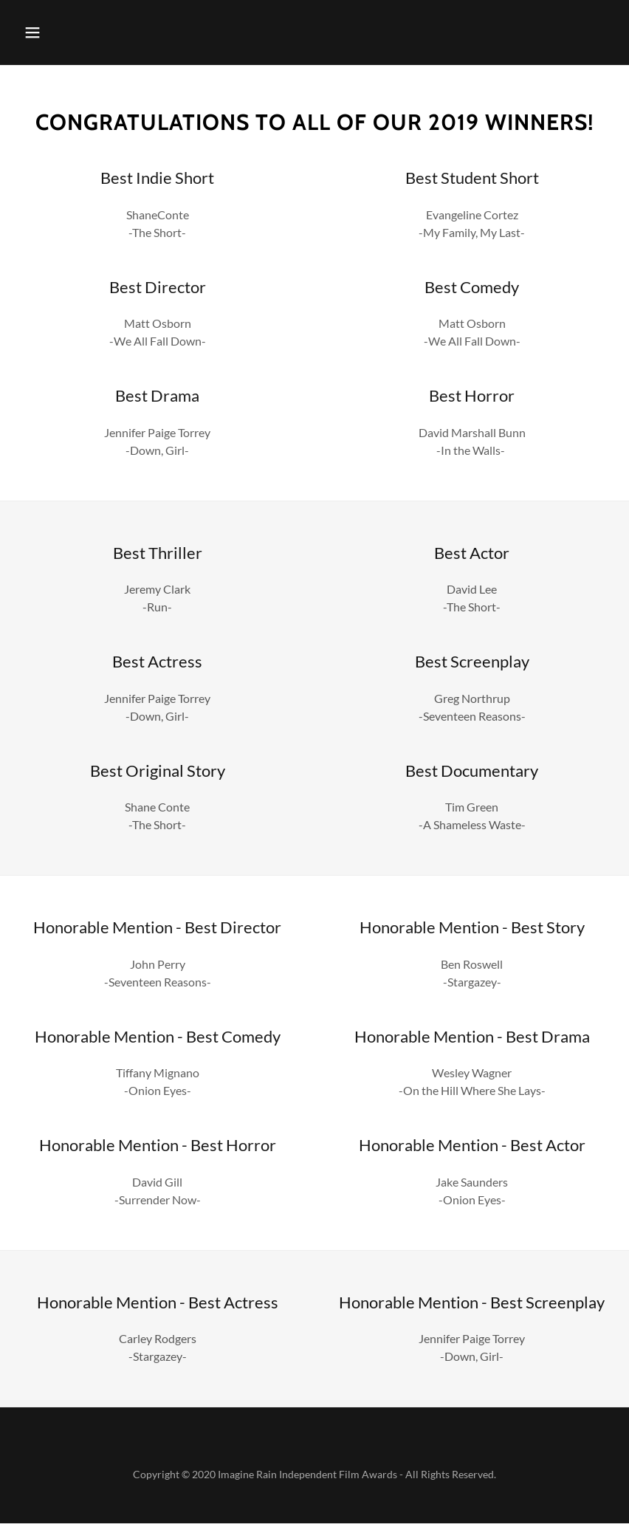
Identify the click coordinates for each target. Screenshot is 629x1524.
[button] (32, 32)
